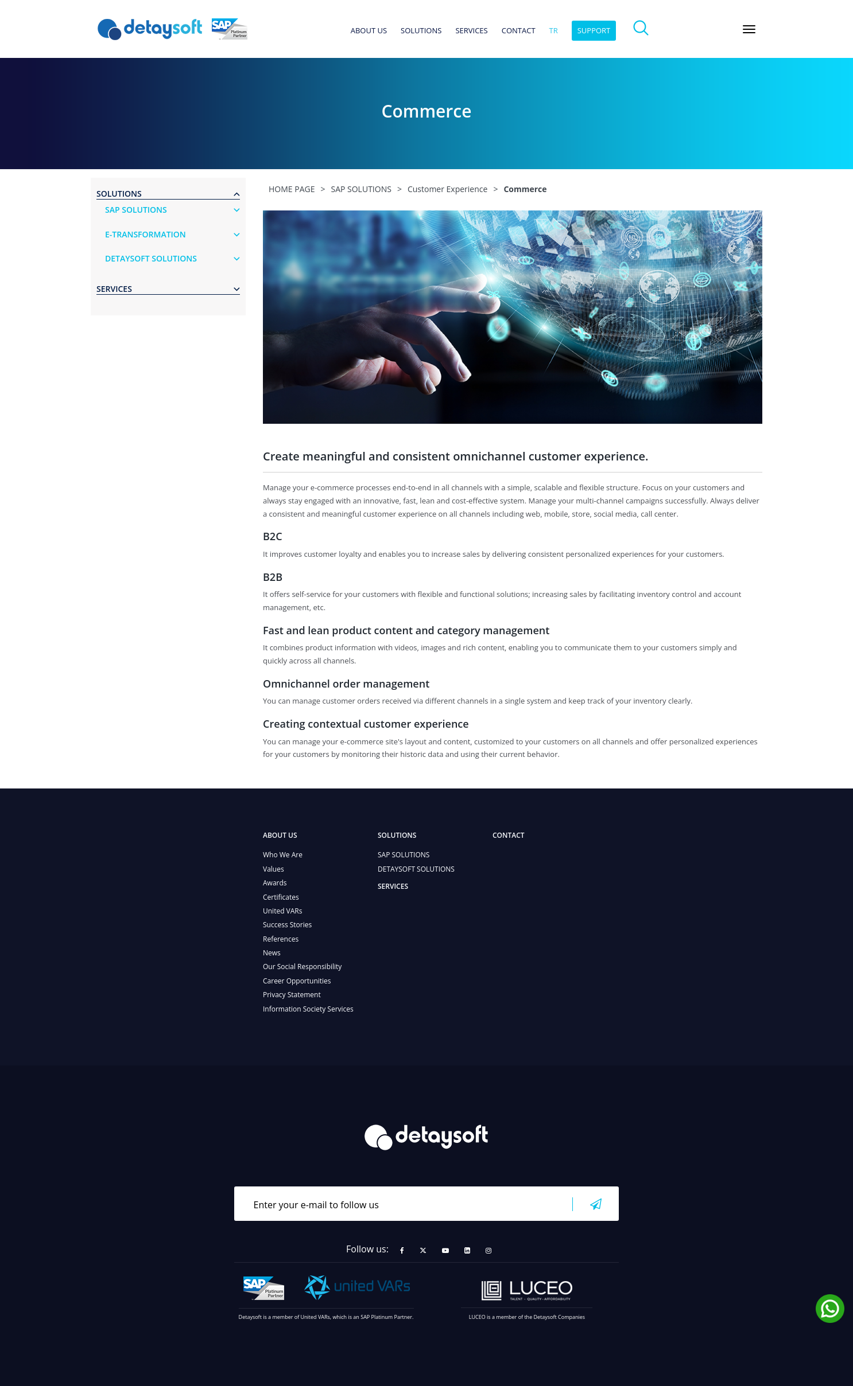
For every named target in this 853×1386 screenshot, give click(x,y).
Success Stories (287, 925)
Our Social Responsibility (302, 966)
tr (553, 31)
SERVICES (471, 31)
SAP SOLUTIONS (403, 855)
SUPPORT (594, 30)
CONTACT (519, 31)
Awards (275, 883)
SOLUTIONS (421, 31)
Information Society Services (308, 1009)
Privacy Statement (292, 995)
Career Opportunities (297, 981)
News (272, 953)
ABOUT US (369, 31)
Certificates (281, 897)
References (280, 939)
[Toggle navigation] (749, 29)
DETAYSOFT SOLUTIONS (416, 869)
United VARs (282, 911)
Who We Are (283, 855)
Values (273, 869)
